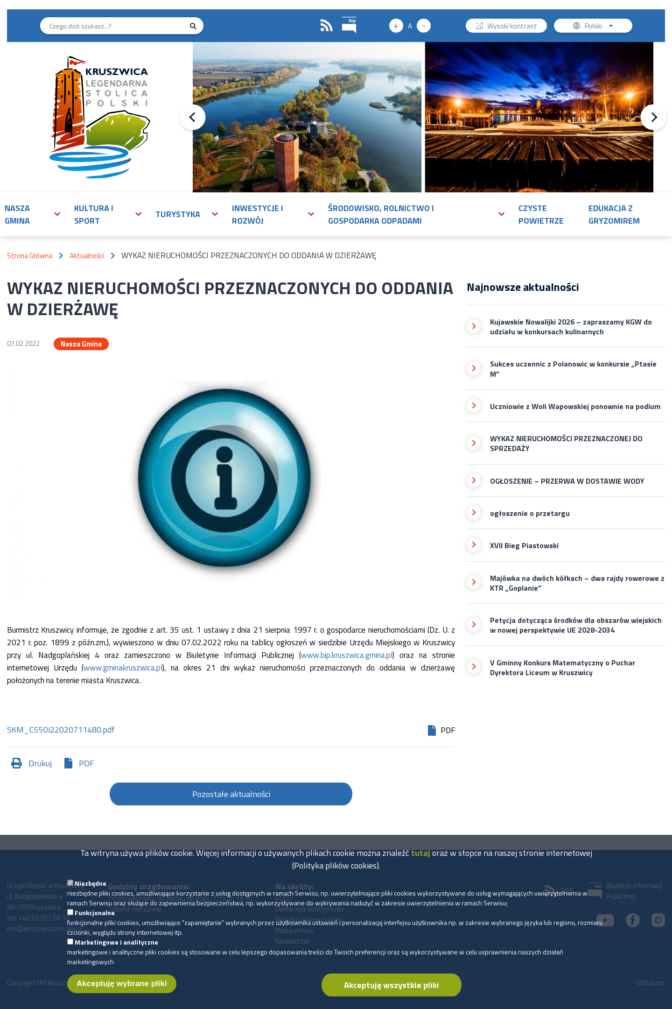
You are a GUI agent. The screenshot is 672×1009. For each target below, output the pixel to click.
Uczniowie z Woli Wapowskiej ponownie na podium (575, 406)
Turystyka (177, 214)
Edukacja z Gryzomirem (614, 214)
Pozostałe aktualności (231, 794)
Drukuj (40, 763)
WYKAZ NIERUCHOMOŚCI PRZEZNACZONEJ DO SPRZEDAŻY (566, 444)
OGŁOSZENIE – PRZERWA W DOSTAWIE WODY (567, 481)
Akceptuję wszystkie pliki (391, 994)
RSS (327, 26)
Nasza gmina (17, 214)
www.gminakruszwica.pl (123, 668)
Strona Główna (29, 255)
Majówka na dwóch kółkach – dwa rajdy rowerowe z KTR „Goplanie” (577, 583)
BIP (342, 15)
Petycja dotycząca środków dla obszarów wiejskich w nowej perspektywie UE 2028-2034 (576, 625)
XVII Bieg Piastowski (524, 545)
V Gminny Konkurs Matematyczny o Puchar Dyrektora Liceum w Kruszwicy (562, 668)
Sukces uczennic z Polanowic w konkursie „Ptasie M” (573, 369)
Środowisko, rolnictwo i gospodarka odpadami (381, 214)
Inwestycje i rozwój (257, 214)
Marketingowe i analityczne (116, 951)
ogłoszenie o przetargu (530, 513)
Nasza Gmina (81, 344)
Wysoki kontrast (512, 27)
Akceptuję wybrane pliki (122, 992)
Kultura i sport (93, 214)
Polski (601, 27)
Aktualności (87, 255)
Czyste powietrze (541, 214)
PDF (86, 763)
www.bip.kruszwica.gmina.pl (346, 655)
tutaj (420, 861)
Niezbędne (90, 892)
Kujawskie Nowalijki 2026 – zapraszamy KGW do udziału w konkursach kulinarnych (571, 327)
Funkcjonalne (95, 921)
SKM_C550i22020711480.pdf (61, 730)
